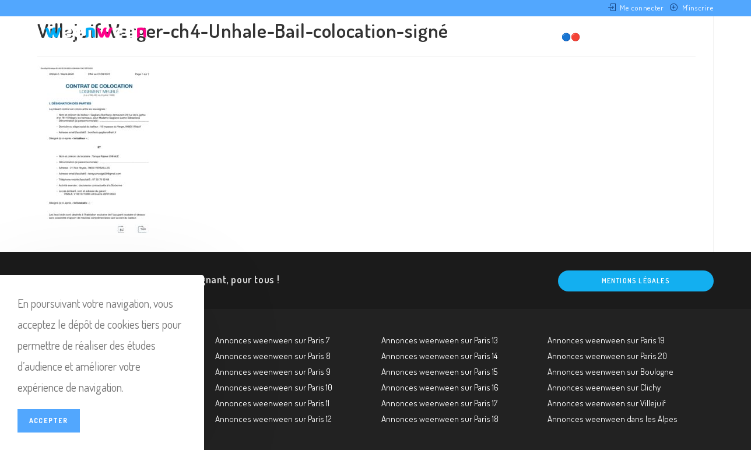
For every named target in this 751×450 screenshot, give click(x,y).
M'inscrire (698, 7)
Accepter (48, 420)
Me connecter (642, 7)
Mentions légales (636, 280)
